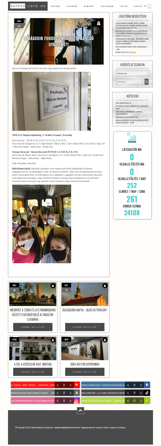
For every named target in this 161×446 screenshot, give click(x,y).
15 (66, 290)
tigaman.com (86, 427)
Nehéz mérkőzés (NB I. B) (123, 103)
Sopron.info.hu (37, 427)
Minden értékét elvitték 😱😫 (126, 52)
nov (19, 21)
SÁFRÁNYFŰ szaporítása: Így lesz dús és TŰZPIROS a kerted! (92, 400)
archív (138, 6)
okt (66, 285)
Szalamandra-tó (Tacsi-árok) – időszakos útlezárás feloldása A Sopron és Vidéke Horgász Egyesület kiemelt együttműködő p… (132, 41)
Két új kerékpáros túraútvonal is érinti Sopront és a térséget (27, 393)
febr (14, 339)
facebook (72, 6)
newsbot (89, 6)
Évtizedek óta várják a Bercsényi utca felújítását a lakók (132, 107)
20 (14, 290)
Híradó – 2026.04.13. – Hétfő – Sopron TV (22, 385)
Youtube (55, 6)
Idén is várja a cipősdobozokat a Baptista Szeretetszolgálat (129, 112)
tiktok (147, 393)
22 (19, 26)
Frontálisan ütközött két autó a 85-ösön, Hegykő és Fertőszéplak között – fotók (132, 121)
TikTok (124, 6)
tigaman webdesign (62, 427)
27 (14, 344)
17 (66, 344)
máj (14, 285)
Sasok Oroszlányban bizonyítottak (127, 117)
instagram (107, 6)
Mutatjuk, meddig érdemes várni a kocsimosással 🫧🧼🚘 (132, 48)
